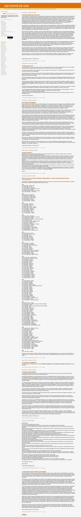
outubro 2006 (3, 58)
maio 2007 (3, 63)
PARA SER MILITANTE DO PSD (7, 36)
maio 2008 (3, 69)
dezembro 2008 (4, 72)
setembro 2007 (3, 65)
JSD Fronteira (3, 29)
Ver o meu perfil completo (6, 19)
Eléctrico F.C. (3, 33)
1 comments (41, 147)
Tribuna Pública (4, 23)
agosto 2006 (3, 56)
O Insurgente (3, 28)
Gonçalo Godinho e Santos (11, 13)
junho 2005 (3, 44)
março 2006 (3, 52)
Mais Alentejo (3, 22)
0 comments (41, 60)
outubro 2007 (3, 66)
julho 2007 (3, 64)
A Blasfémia (3, 25)
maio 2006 (3, 54)
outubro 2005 (3, 47)
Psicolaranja (3, 24)
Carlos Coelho (3, 30)
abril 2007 (3, 62)
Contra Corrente (4, 27)
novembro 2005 (4, 48)
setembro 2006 (3, 57)
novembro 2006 (4, 59)
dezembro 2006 (4, 60)
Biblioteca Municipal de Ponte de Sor (7, 31)
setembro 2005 (3, 46)
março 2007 (3, 61)
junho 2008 (3, 70)
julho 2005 (3, 45)
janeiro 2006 (3, 50)
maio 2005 (3, 43)
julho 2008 (3, 71)
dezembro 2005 (4, 49)
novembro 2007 (4, 67)
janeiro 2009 (3, 73)
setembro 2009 (3, 74)
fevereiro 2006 (3, 51)
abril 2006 (3, 53)
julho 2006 (3, 55)
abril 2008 (3, 68)
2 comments (41, 357)
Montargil (2, 32)
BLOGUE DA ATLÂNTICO (5, 35)
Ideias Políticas (4, 34)
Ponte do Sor (3, 26)
